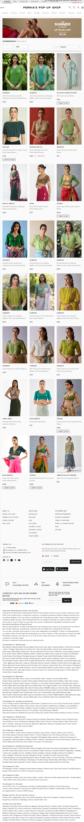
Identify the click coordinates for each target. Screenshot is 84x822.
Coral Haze (34, 710)
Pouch (6, 760)
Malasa (50, 667)
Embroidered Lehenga (35, 768)
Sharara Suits (48, 768)
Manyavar (25, 651)
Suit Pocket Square (9, 735)
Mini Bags (63, 760)
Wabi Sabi (68, 681)
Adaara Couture (32, 670)
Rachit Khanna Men (36, 688)
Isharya (17, 703)
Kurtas (37, 732)
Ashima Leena (51, 660)
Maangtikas (64, 748)
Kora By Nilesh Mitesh (62, 697)
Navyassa (65, 786)
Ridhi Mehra (16, 651)
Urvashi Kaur (6, 672)
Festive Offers (28, 726)
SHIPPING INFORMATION (63, 514)
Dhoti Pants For (14, 771)
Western (41, 739)
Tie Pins (69, 732)
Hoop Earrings (63, 755)
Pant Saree (6, 726)
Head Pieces (14, 750)
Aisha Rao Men (63, 688)
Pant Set (20, 742)
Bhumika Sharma (37, 663)
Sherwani (30, 732)
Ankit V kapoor (46, 678)
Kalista (76, 651)
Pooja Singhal (29, 647)
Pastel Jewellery (38, 753)
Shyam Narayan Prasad (10, 665)
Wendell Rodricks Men (73, 695)
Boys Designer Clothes (10, 777)
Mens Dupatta (53, 737)
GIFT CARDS (33, 523)
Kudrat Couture (57, 690)
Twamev (16, 683)
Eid (28, 797)
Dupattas (35, 724)
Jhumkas (46, 755)
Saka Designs (60, 788)
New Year (43, 800)
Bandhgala (43, 737)
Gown (64, 719)
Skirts (4, 724)
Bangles (39, 748)
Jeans (72, 735)
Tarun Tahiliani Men (65, 685)
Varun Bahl (68, 660)
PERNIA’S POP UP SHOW (10, 517)
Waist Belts (13, 760)
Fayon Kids (6, 786)
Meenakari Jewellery (74, 750)
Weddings (23, 800)
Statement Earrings (22, 755)
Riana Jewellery (26, 708)
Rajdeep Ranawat (29, 656)
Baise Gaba (6, 651)
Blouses (51, 724)
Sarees (29, 719)
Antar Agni (47, 647)
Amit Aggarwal (9, 663)
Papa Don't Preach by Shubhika (66, 654)
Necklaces (6, 748)
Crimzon (76, 713)
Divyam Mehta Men (60, 678)
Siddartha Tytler (58, 658)
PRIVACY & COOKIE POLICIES (64, 523)
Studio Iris (42, 670)
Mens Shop (76, 739)
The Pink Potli (67, 703)
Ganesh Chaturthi (66, 797)
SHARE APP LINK (75, 561)
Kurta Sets (22, 719)
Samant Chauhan (51, 663)
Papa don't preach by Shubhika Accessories (18, 713)
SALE (30, 520)
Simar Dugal (42, 667)
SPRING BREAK (59, 695)
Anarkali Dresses (74, 768)
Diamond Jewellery (66, 753)
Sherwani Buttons (62, 735)
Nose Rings (55, 748)
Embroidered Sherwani (61, 777)
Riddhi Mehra (57, 656)
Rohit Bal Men (58, 681)
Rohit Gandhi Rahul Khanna (35, 660)
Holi (9, 797)
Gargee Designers (21, 690)
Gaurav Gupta (18, 660)
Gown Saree (71, 724)
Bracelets (26, 748)
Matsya (27, 667)
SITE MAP (58, 529)
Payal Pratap (7, 656)
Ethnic (35, 739)
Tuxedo (27, 737)
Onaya (46, 651)
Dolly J (6, 649)
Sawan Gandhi (18, 667)
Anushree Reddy (58, 647)
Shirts (24, 732)
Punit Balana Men (35, 685)
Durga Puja (6, 800)
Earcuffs (5, 750)
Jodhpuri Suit (18, 737)
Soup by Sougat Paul (50, 665)
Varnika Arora (46, 703)
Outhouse (5, 706)
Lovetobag (51, 708)
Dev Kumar (74, 683)
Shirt (5, 780)
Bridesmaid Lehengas (27, 721)
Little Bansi (23, 786)
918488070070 (77, 3)
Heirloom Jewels (51, 750)
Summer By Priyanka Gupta (63, 649)
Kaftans (10, 721)
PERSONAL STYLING (35, 529)
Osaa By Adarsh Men (44, 649)
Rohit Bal (15, 658)
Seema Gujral (46, 658)
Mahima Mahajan (23, 654)
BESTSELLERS (33, 514)
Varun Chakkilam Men (46, 697)
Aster (27, 706)
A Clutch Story (71, 708)
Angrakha (34, 737)
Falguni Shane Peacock (18, 649)
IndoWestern (50, 739)
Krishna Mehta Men (9, 685)
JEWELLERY (24, 1)
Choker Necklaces (8, 757)
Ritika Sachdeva (60, 713)
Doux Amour (60, 708)
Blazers (45, 735)
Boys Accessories (41, 780)
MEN (14, 1)
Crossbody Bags (42, 760)
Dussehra (55, 797)
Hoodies (20, 735)
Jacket (72, 777)
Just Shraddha (71, 706)
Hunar (33, 706)
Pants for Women (52, 721)
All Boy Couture (72, 788)
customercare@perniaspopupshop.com (18, 552)
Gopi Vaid (62, 665)
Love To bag (57, 703)
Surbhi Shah (62, 663)
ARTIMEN (47, 688)
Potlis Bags (61, 757)
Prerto (69, 713)
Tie (43, 742)
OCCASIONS (33, 533)
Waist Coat (62, 732)
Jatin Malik (8, 688)
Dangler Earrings (36, 755)
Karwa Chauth (34, 800)
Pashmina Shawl (38, 762)
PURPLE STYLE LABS (8, 514)
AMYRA (54, 710)
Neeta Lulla (77, 660)
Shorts (32, 735)
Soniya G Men (47, 695)
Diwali (4, 797)
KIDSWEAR (34, 1)
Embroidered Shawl (52, 762)
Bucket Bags (53, 760)
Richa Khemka (7, 670)
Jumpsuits (18, 724)
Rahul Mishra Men (49, 692)
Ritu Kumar (6, 658)
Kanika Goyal (25, 665)
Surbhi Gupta (59, 667)
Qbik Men (76, 685)
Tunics (16, 721)
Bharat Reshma (55, 683)
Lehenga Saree (60, 724)
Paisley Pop (39, 713)
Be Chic (26, 710)
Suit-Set (52, 735)
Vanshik (24, 681)
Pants (47, 732)
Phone (56, 556)
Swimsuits (27, 724)
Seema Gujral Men (34, 695)
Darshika (65, 683)
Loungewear (6, 739)
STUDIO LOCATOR (8, 520)
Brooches (49, 742)
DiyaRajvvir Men (8, 690)
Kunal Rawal (6, 683)
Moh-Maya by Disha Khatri (30, 703)
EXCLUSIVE (32, 517)
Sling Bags (31, 760)
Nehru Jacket (15, 732)
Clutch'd (76, 703)
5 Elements (18, 710)
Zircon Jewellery (25, 753)
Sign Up (67, 600)
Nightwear (43, 724)
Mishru (33, 654)
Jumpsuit (63, 737)
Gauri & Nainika (55, 651)
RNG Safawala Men (63, 692)
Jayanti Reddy (68, 651)
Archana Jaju (69, 667)
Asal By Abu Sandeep (72, 647)
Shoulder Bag (7, 762)
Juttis (54, 757)
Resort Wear (63, 721)
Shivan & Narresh (37, 651)
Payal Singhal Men (26, 692)
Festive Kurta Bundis (63, 739)
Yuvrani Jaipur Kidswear (11, 788)
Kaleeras (73, 748)
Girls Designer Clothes (10, 768)
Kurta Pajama (7, 737)
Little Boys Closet (54, 786)
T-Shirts (38, 735)
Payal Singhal (7, 660)
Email (46, 556)
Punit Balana (17, 656)
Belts (49, 757)
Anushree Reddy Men (20, 688)
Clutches (69, 757)
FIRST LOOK (6, 523)
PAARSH (15, 692)
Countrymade (35, 678)
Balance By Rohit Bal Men (13, 697)
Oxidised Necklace (23, 757)
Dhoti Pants (40, 721)
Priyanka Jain (36, 665)
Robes (26, 735)
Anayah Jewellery (39, 708)
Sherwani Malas (18, 739)
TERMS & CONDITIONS (62, 520)
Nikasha (60, 660)
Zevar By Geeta (41, 706)
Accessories (71, 737)
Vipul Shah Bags (45, 710)
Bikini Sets (73, 721)
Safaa (78, 667)
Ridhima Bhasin (69, 656)
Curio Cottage (7, 703)
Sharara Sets (72, 719)
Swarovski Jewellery (11, 753)
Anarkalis (14, 719)
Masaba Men (7, 692)
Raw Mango (6, 647)
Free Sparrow (26, 788)
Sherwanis (51, 719)
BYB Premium (28, 791)
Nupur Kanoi (50, 654)
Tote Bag (71, 760)
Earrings (14, 748)
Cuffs (20, 748)
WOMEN (7, 1)
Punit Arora (38, 692)
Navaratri (47, 797)
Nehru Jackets (38, 777)
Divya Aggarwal (73, 663)
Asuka (76, 681)
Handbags (77, 757)
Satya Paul (38, 647)
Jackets (10, 724)
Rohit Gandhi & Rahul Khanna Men (14, 695)
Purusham (45, 683)
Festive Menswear (8, 742)
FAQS (57, 526)
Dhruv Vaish (24, 678)
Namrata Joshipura (23, 663)
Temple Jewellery (52, 753)
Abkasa (54, 688)
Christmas (15, 800)
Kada (32, 757)
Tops (4, 721)
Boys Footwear (28, 780)
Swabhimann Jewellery (57, 706)
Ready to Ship (17, 726)
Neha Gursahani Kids (40, 788)
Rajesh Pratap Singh (45, 656)
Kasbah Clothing (45, 690)
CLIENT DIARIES (34, 536)
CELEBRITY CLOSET (35, 526)
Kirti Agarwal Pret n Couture (12, 791)
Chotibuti (31, 786)
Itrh (15, 670)
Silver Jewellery (7, 755)
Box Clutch (27, 762)
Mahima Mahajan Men (72, 690)
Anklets (41, 750)
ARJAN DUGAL (74, 688)
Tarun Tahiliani (70, 658)
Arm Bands (34, 750)
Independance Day (19, 797)
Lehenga (22, 768)
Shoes (37, 757)
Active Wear (28, 742)
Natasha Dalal (17, 647)
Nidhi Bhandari (7, 710)
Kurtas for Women (39, 719)
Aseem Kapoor (18, 672)
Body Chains (24, 750)
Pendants (62, 750)
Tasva (4, 678)
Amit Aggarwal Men (50, 685)
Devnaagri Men (22, 685)
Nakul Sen (40, 654)
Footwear (37, 742)
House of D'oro (7, 708)
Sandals (43, 757)
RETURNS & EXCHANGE (62, 517)
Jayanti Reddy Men (30, 697)
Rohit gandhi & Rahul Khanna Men (40, 681)
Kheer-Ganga (25, 683)
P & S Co (15, 786)
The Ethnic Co (36, 683)
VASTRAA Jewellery (17, 706)
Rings (33, 748)
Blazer (78, 777)
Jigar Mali (21, 670)
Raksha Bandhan (37, 797)
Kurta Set (58, 768)
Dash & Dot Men (13, 678)
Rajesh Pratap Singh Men (11, 681)
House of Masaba (73, 665)
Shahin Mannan (72, 670)
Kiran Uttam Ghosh (9, 654)
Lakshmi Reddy (41, 786)
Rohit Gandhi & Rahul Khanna (29, 658)
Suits (42, 732)
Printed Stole (64, 762)
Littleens (52, 788)
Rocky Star (31, 649)
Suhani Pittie (48, 713)
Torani (34, 667)
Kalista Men (33, 690)
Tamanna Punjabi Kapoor (56, 670)
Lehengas (5, 719)
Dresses (58, 719)
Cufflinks (28, 739)
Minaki (16, 708)
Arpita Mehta (7, 667)
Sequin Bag (17, 762)
